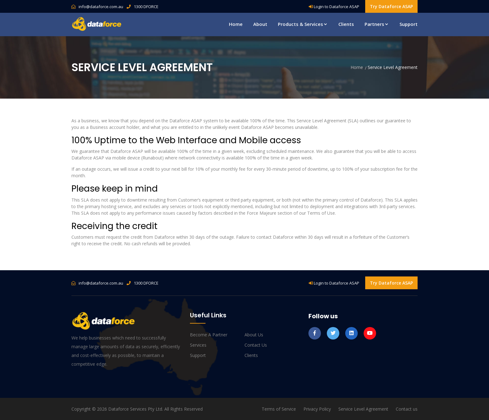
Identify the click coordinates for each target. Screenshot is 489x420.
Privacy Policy (317, 409)
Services (198, 345)
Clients (346, 24)
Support (408, 24)
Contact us (255, 345)
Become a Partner (208, 335)
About (260, 24)
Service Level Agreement (363, 409)
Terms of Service (279, 409)
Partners (377, 24)
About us (253, 335)
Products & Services (303, 24)
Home (236, 24)
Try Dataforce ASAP (391, 6)
